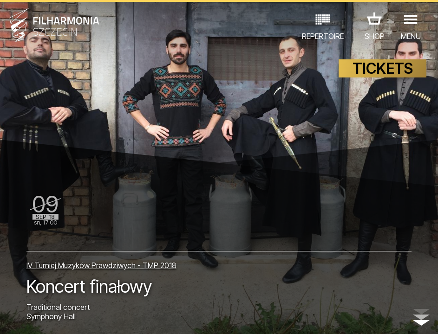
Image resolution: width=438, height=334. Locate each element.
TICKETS (383, 68)
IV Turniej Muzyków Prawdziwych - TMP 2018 (101, 265)
